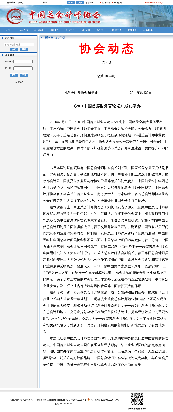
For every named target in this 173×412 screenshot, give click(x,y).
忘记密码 (89, 2)
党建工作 (132, 30)
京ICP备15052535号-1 (76, 400)
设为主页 (106, 2)
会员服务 (39, 30)
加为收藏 (118, 2)
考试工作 (70, 30)
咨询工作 (117, 30)
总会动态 (60, 37)
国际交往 (85, 30)
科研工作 (101, 30)
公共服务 (148, 30)
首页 (7, 30)
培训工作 (54, 30)
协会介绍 (23, 30)
